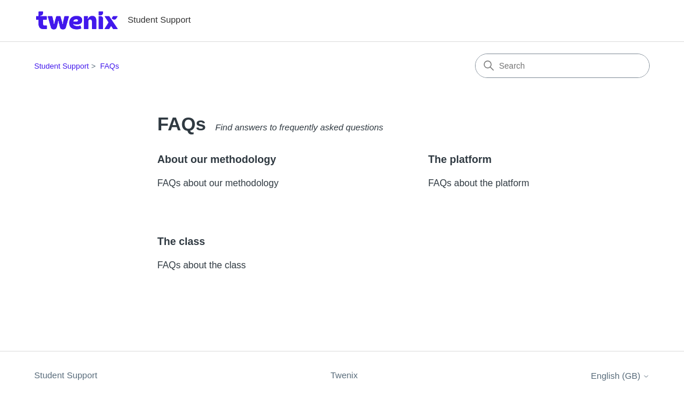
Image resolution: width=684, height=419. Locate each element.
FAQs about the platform (478, 183)
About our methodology (216, 159)
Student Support (61, 66)
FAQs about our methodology (217, 183)
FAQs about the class (201, 265)
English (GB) (620, 376)
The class (181, 241)
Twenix (344, 375)
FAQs (109, 66)
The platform (460, 159)
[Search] (562, 65)
